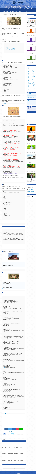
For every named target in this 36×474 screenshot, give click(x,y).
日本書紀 (7, 11)
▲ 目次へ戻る (4, 103)
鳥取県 (29, 85)
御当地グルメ (20, 8)
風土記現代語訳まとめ (31, 25)
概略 (7, 46)
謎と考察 (33, 81)
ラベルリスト (33, 68)
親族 (7, 47)
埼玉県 (29, 89)
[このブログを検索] (30, 15)
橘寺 (4, 367)
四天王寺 (8, 326)
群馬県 (29, 90)
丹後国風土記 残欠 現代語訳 (31, 33)
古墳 (33, 82)
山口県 (29, 74)
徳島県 (29, 79)
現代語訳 (33, 86)
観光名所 (17, 8)
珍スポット (33, 77)
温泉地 (33, 88)
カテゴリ (11, 8)
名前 (7, 45)
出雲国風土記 (20, 11)
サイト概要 (7, 8)
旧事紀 (13, 11)
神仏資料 (31, 8)
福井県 (29, 82)
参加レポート (33, 84)
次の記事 (24, 439)
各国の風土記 (16, 11)
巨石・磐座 (28, 8)
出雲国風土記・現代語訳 (30, 189)
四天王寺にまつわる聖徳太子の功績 (10, 49)
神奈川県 (29, 83)
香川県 (29, 80)
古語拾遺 (10, 11)
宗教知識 (33, 73)
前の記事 (3, 439)
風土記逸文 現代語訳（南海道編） (31, 51)
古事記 (4, 11)
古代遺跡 (24, 8)
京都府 (29, 68)
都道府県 (14, 8)
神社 (33, 76)
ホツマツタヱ (25, 11)
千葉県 (29, 86)
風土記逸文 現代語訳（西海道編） (31, 42)
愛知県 (29, 76)
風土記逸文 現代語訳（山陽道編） (31, 60)
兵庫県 (29, 71)
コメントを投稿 (13, 468)
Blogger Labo (19, 473)
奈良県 (29, 70)
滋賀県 (29, 77)
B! (13, 428)
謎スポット (33, 79)
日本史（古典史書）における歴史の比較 (10, 48)
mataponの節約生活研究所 (31, 191)
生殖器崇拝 (33, 83)
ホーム (4, 8)
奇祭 (33, 85)
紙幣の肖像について (8, 50)
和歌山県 (29, 73)
